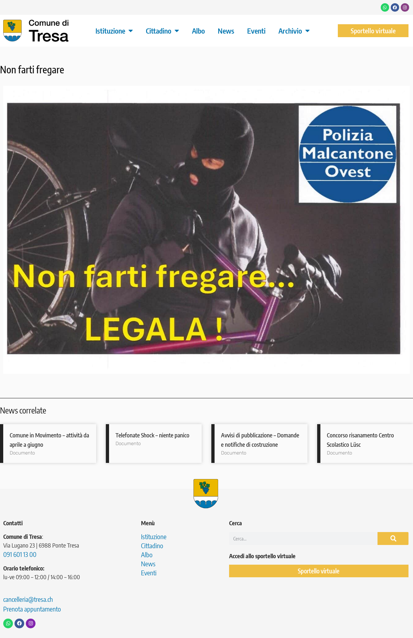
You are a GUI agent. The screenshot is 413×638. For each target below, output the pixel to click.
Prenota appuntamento (32, 609)
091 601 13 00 (19, 554)
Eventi (256, 30)
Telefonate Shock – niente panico (152, 435)
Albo (198, 30)
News (226, 30)
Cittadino (162, 30)
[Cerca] (393, 538)
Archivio (294, 30)
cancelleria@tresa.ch (28, 599)
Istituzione (114, 30)
